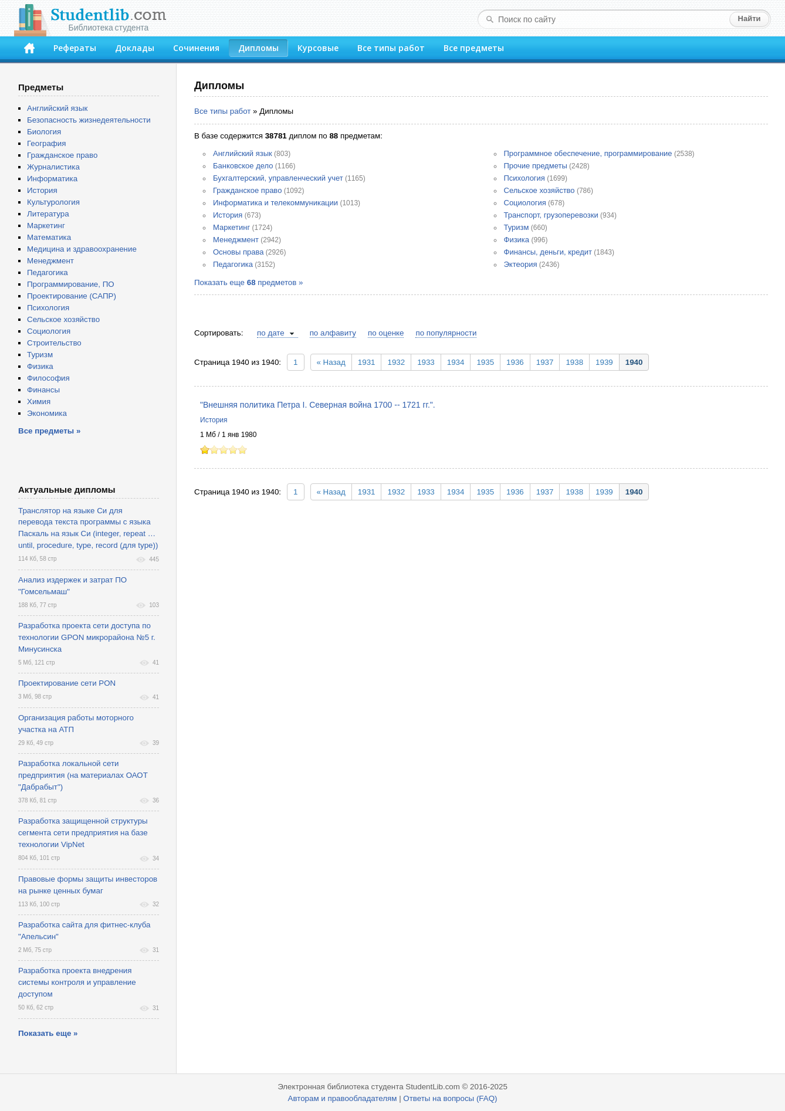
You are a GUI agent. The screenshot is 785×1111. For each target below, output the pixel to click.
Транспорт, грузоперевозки (551, 215)
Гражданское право (247, 190)
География (46, 143)
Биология (44, 131)
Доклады (134, 47)
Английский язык (242, 153)
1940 (634, 362)
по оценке (386, 332)
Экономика (47, 413)
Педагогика (233, 264)
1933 (426, 362)
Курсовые (318, 47)
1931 (366, 362)
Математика (49, 237)
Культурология (53, 202)
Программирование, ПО (70, 284)
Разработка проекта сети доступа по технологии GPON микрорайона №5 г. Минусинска (86, 637)
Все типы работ (391, 47)
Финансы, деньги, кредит (548, 252)
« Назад (331, 362)
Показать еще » (47, 1033)
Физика (517, 239)
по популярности (445, 332)
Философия (48, 378)
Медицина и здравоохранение (82, 249)
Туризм (516, 227)
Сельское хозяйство (539, 190)
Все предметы (474, 47)
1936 (515, 362)
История (227, 215)
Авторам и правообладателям (342, 1098)
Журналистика (53, 166)
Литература (48, 213)
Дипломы (258, 47)
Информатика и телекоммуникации (275, 202)
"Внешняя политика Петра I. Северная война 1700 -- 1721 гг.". (317, 404)
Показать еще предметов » (248, 282)
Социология (525, 202)
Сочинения (196, 47)
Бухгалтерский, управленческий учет (278, 178)
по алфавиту (333, 332)
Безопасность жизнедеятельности (89, 120)
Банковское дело (243, 165)
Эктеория (520, 264)
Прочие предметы (535, 165)
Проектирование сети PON (67, 683)
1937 (545, 362)
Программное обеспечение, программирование (588, 153)
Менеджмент (236, 239)
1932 (396, 362)
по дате (271, 332)
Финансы (43, 389)
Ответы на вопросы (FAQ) (450, 1098)
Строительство (54, 342)
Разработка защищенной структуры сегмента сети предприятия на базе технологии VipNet (83, 833)
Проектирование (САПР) (71, 296)
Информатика (52, 178)
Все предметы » (49, 430)
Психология (524, 178)
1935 (485, 362)
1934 (456, 362)
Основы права (238, 252)
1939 (604, 362)
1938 (574, 362)
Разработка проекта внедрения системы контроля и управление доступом (77, 982)
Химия (38, 401)
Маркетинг (231, 227)
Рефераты (74, 47)
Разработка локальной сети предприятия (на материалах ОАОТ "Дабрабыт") (83, 775)
